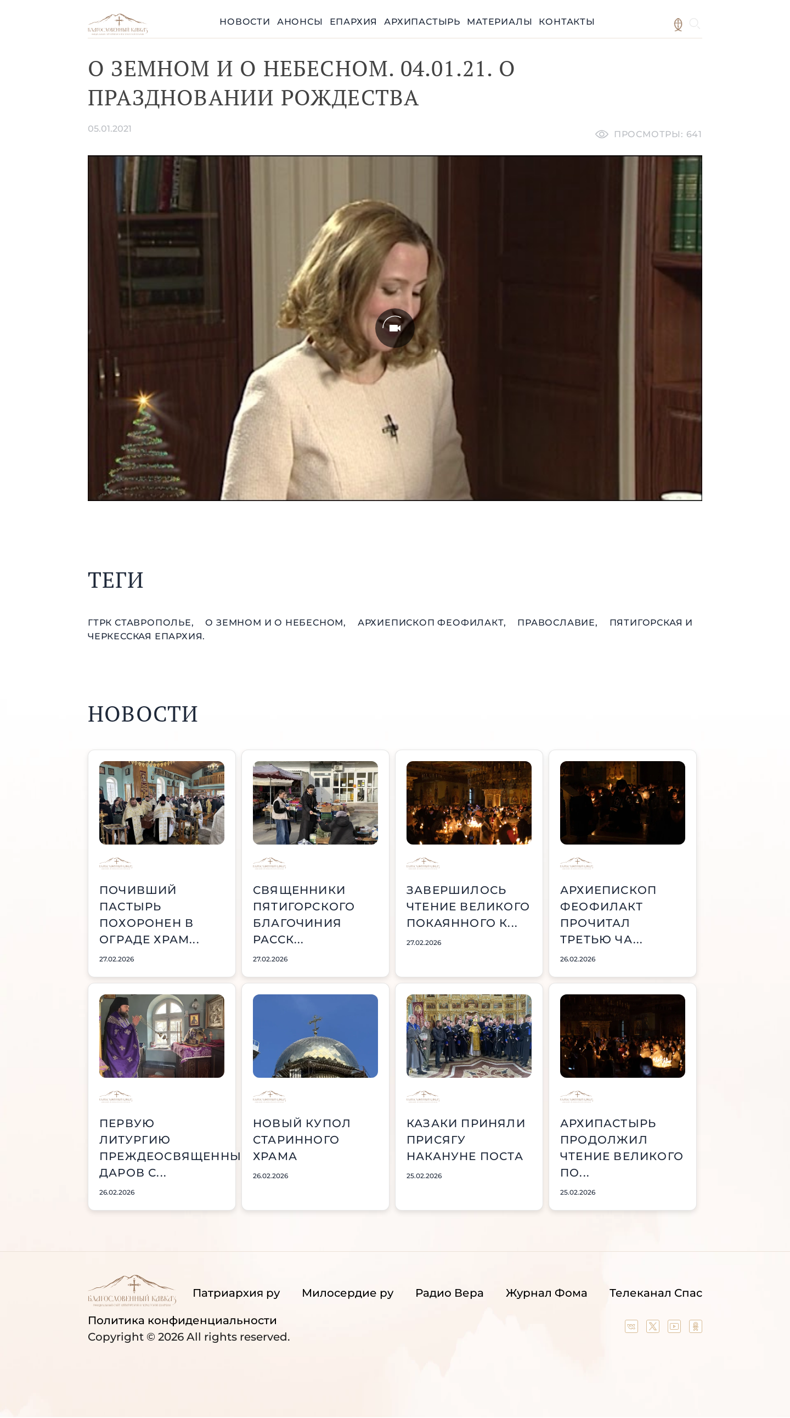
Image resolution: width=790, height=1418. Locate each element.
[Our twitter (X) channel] (654, 1329)
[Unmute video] (395, 328)
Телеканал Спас (656, 1292)
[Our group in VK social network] (633, 1329)
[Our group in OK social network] (695, 1329)
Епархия (354, 21)
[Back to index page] (118, 32)
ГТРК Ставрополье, (142, 622)
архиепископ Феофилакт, (433, 622)
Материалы (499, 21)
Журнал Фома (547, 1292)
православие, (558, 622)
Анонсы (300, 21)
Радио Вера (449, 1292)
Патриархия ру (236, 1292)
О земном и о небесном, (276, 622)
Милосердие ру (347, 1292)
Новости (244, 21)
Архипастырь (422, 21)
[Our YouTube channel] (676, 1329)
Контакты (567, 21)
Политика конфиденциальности (182, 1320)
